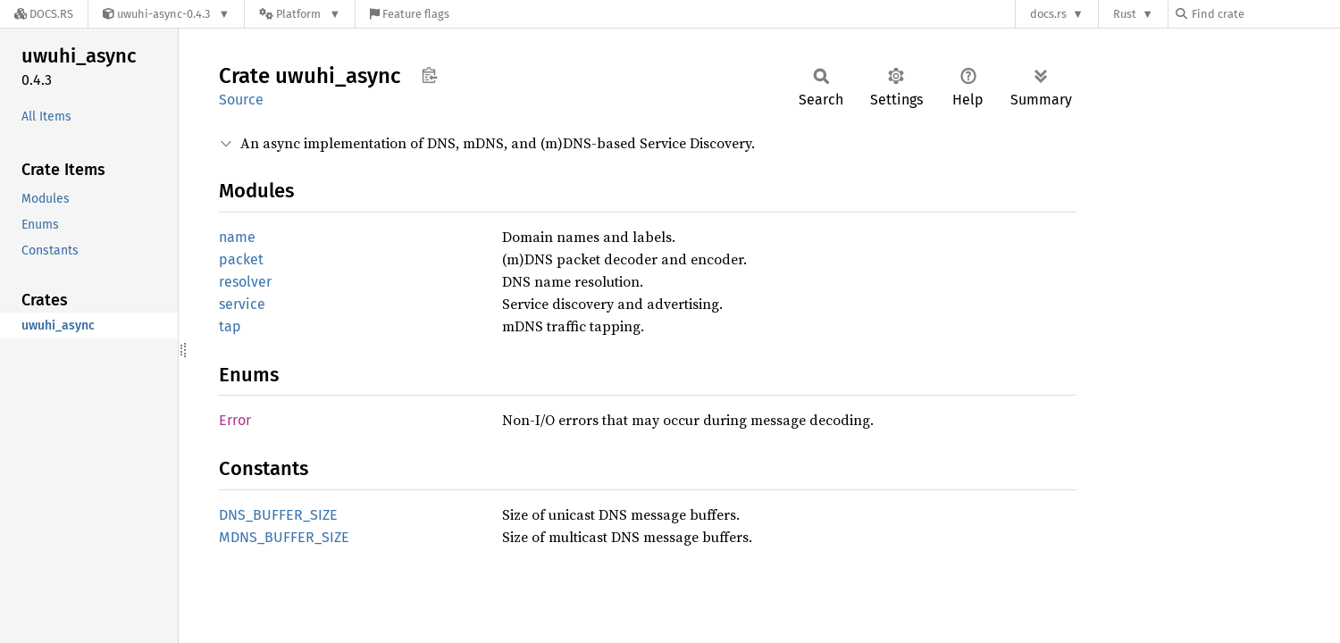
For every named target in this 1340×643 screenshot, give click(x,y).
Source (241, 99)
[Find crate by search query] (1265, 14)
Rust (1124, 14)
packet (241, 259)
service (242, 304)
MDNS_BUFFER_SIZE (284, 537)
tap (230, 326)
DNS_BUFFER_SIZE (278, 514)
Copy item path (429, 75)
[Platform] (300, 14)
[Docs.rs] (44, 14)
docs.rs (1048, 14)
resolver (245, 281)
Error (235, 420)
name (237, 237)
